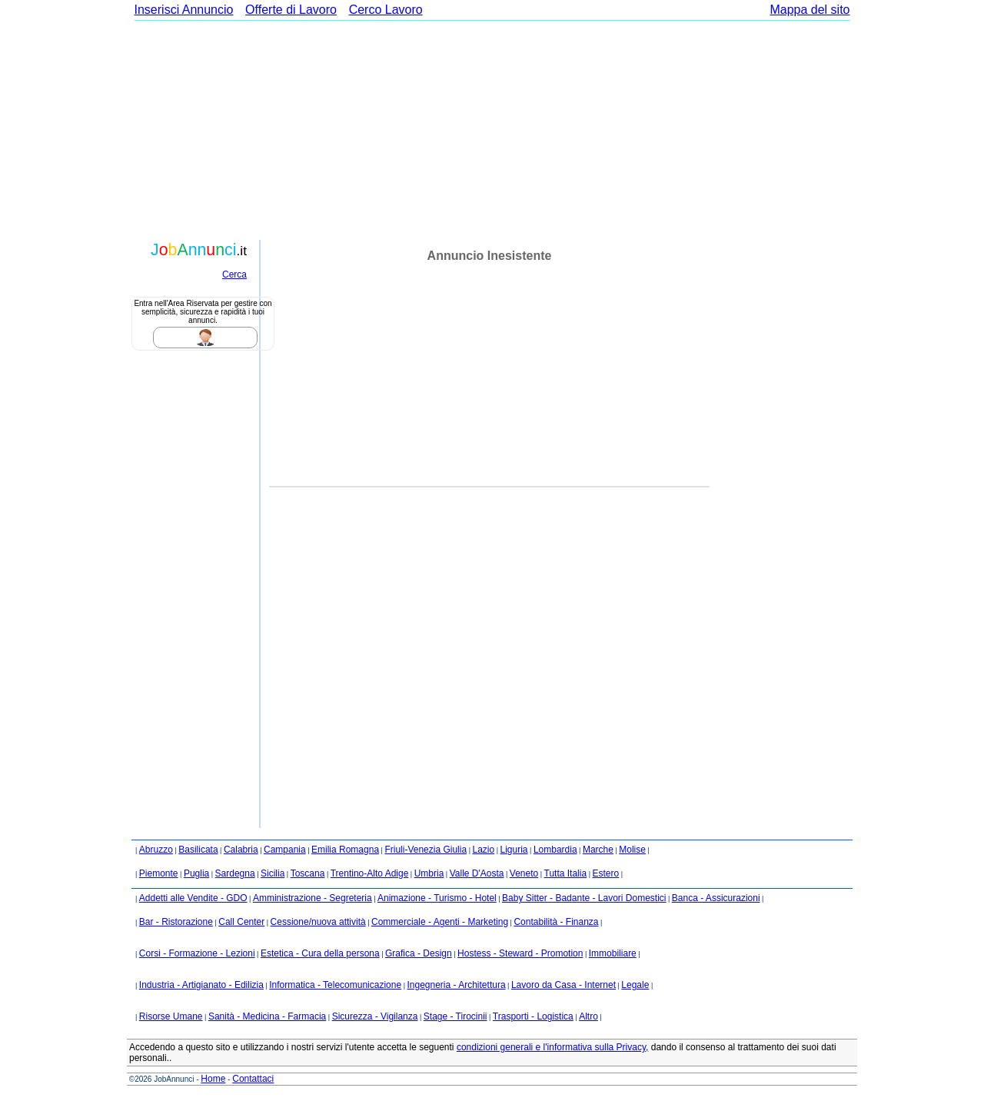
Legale (635, 985)
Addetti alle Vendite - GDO (193, 898)
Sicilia (272, 873)
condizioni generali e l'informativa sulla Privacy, (553, 1047)
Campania (285, 849)
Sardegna (235, 873)
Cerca (234, 274)
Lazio (483, 849)
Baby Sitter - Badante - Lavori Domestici (584, 898)
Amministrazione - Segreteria (312, 898)
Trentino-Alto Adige (370, 873)
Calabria (241, 849)
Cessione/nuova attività (318, 921)
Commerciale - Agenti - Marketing (439, 921)
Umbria (429, 873)
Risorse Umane (171, 1016)
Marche (598, 849)
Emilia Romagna (345, 849)
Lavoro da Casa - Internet (563, 985)
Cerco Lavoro (386, 9)
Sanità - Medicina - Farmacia (267, 1016)
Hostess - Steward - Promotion (520, 953)
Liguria (514, 849)
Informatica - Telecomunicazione (335, 985)
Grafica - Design (418, 953)
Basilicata (198, 849)
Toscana (308, 873)
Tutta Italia (565, 873)
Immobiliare (613, 953)
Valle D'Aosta (477, 873)
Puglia (196, 873)
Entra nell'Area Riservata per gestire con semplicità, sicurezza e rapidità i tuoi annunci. (202, 311)
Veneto (524, 873)
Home (213, 1078)
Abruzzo (156, 849)
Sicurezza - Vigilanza (375, 1016)
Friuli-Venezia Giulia (425, 849)
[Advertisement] (492, 128)
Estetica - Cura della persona (320, 953)
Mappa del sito (809, 9)
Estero (605, 873)
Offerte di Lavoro (291, 9)
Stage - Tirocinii (455, 1016)
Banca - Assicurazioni (716, 898)
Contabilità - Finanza (556, 921)
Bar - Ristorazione (176, 921)
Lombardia (555, 849)
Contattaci (253, 1078)
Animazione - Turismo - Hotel (437, 898)
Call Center (241, 921)
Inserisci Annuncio (184, 9)
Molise (632, 849)
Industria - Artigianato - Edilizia (201, 985)
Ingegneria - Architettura (456, 985)
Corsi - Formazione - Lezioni (197, 953)
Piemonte (158, 873)
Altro (588, 1016)
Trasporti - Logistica (533, 1016)
